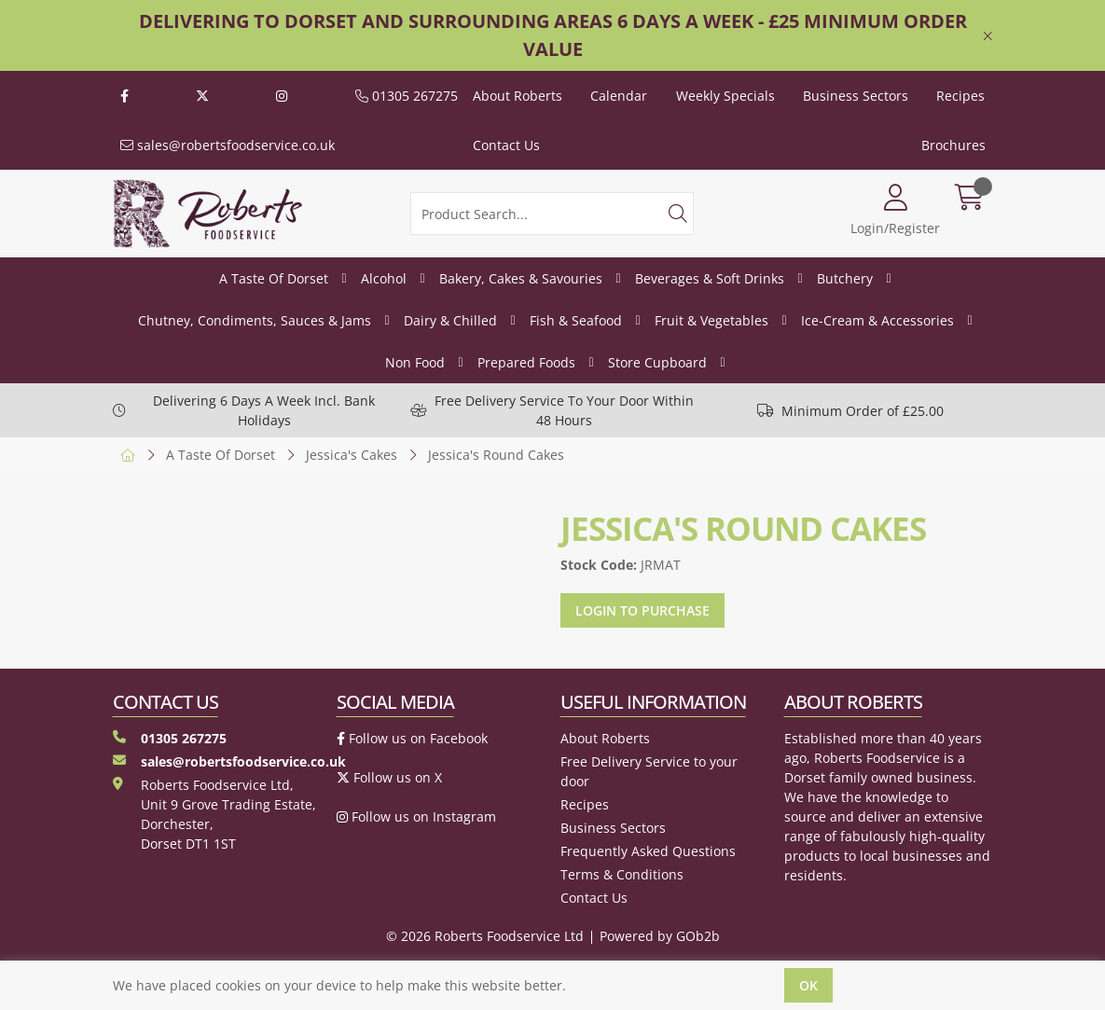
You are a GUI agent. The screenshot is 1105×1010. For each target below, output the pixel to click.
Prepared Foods (526, 362)
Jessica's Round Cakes (496, 454)
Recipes (960, 95)
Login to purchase (642, 610)
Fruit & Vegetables (711, 320)
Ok (808, 985)
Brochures (953, 145)
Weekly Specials (725, 95)
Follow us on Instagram (416, 816)
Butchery (845, 278)
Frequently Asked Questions (648, 851)
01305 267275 (406, 95)
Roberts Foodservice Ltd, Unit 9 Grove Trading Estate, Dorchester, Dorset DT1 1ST (214, 814)
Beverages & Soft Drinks (709, 278)
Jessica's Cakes (351, 454)
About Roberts (517, 95)
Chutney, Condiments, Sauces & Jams (254, 320)
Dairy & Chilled (450, 320)
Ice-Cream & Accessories (877, 320)
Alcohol (384, 278)
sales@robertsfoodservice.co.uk (227, 145)
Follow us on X (389, 777)
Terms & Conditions (622, 874)
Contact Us (506, 145)
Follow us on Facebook (412, 738)
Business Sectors (855, 95)
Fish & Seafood (576, 320)
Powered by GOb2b (660, 936)
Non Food (415, 362)
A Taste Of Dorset (273, 278)
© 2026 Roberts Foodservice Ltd (485, 936)
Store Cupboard (657, 362)
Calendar (618, 95)
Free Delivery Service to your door (649, 771)
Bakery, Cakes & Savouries (520, 278)
